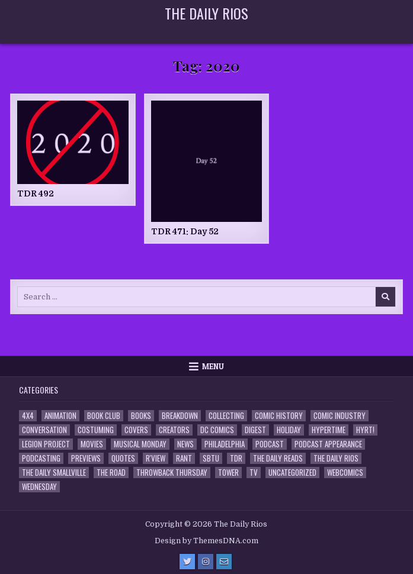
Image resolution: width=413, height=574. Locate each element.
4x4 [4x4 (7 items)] (28, 415)
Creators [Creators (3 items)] (174, 430)
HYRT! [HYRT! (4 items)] (365, 430)
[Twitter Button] (187, 561)
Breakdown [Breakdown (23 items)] (180, 415)
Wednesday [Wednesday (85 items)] (39, 486)
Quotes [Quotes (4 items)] (123, 458)
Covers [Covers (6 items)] (136, 430)
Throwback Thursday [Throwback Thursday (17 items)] (171, 472)
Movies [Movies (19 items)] (92, 444)
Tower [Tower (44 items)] (228, 472)
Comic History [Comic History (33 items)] (279, 415)
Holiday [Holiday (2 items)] (289, 430)
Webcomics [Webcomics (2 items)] (345, 472)
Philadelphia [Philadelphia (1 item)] (224, 444)
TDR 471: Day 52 (185, 231)
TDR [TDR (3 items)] (236, 458)
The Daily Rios (206, 13)
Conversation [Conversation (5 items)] (44, 430)
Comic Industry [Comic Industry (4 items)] (339, 415)
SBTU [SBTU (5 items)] (211, 458)
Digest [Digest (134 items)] (255, 430)
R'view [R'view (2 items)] (155, 458)
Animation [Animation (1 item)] (60, 415)
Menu (213, 366)
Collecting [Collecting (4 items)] (226, 415)
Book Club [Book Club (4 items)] (103, 415)
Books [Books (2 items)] (141, 415)
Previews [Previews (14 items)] (86, 458)
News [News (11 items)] (185, 444)
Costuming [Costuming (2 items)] (96, 430)
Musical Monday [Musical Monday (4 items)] (140, 444)
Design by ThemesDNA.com (206, 541)
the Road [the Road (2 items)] (111, 472)
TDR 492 (35, 193)
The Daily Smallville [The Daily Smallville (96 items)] (54, 472)
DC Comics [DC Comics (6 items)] (217, 430)
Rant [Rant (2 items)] (184, 458)
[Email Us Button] (224, 561)
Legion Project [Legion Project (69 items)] (46, 444)
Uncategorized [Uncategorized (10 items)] (292, 472)
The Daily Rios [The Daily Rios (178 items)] (335, 458)
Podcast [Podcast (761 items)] (269, 444)
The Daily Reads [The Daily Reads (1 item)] (278, 458)
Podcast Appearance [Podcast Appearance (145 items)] (328, 444)
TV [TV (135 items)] (253, 472)
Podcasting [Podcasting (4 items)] (41, 458)
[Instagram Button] (205, 561)
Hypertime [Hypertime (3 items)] (328, 430)
